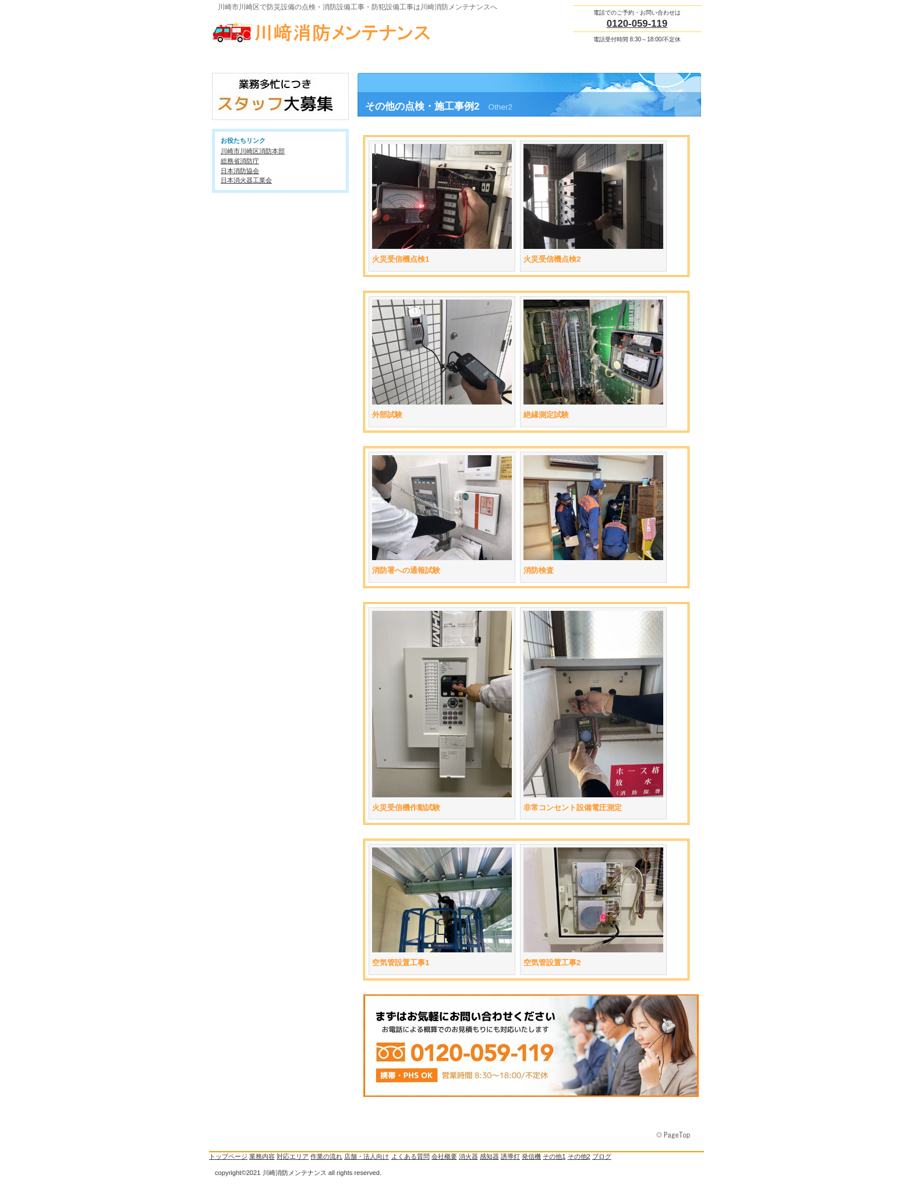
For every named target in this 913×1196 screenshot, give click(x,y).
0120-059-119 (637, 23)
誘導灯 (510, 1156)
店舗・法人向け (366, 1156)
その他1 (554, 1156)
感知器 (489, 1156)
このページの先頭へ (674, 1135)
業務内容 (262, 1156)
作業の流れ (326, 1156)
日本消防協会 (240, 170)
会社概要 (444, 1156)
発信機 (531, 1156)
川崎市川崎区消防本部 (253, 150)
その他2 (579, 1156)
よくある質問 (410, 1156)
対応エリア (293, 1156)
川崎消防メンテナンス (328, 30)
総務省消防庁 (240, 160)
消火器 (468, 1156)
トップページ (228, 1156)
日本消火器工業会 (246, 180)
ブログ (601, 1156)
